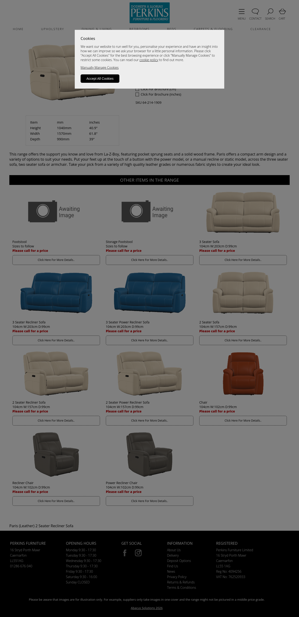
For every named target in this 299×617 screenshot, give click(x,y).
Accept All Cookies (100, 78)
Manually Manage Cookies (100, 67)
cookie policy (148, 60)
